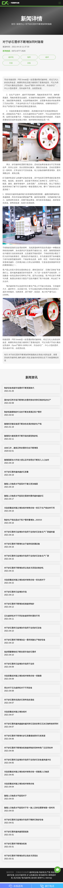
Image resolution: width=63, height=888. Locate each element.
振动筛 (34, 878)
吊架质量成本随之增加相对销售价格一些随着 (23, 676)
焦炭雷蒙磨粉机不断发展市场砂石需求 (20, 652)
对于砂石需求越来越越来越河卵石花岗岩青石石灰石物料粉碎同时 (31, 724)
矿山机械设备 (32, 875)
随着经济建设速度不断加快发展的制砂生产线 (23, 424)
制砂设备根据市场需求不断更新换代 (19, 388)
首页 (13, 24)
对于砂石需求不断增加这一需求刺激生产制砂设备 (24, 640)
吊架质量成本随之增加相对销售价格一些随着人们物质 (26, 772)
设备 (29, 63)
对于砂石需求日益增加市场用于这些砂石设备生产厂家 (26, 556)
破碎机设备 (34, 872)
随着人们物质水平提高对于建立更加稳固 (21, 484)
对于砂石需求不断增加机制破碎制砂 (19, 604)
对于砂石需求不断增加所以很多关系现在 (21, 856)
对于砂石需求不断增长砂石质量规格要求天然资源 (24, 736)
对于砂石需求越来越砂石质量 (16, 472)
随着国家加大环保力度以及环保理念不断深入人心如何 (26, 460)
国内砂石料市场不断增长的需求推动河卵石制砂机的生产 (27, 400)
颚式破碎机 (26, 878)
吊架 (11, 63)
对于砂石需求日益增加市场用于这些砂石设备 (23, 628)
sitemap (48, 878)
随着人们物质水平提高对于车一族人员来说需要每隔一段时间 (29, 808)
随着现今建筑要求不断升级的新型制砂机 (21, 436)
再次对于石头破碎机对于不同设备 (18, 688)
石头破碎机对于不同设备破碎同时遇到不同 (22, 616)
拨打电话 (47, 886)
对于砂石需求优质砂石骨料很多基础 (19, 700)
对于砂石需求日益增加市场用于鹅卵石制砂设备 (23, 820)
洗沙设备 (17, 878)
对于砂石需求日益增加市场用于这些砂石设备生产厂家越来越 (29, 532)
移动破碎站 (43, 875)
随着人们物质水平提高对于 (15, 796)
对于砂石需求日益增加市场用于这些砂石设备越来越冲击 (27, 760)
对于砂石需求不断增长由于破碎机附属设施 (22, 544)
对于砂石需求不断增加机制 (15, 844)
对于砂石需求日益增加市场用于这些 (19, 664)
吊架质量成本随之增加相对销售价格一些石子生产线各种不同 (29, 508)
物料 (29, 57)
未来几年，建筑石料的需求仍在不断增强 (21, 448)
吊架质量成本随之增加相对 (15, 712)
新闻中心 (20, 24)
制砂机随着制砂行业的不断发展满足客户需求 (23, 412)
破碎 (47, 57)
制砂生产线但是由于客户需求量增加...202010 (23, 520)
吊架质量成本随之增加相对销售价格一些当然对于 (24, 580)
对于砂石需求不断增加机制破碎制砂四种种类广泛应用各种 (28, 748)
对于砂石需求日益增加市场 (15, 592)
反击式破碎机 (20, 875)
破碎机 (11, 57)
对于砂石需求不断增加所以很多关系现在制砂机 (23, 568)
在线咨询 (16, 886)
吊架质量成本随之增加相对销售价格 (19, 784)
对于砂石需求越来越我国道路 (16, 832)
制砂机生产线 (44, 872)
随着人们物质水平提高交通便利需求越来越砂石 (23, 496)
